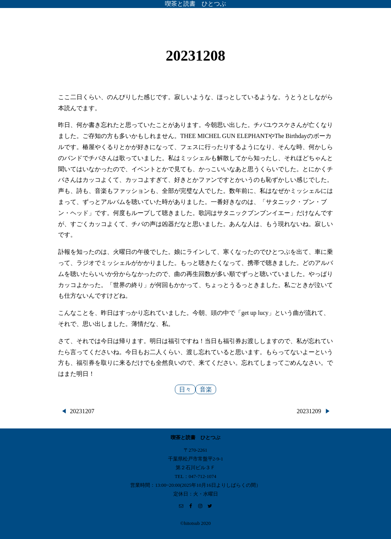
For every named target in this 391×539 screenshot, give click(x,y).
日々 (185, 389)
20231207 (82, 411)
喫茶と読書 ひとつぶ (195, 3)
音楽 (206, 389)
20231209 (309, 411)
